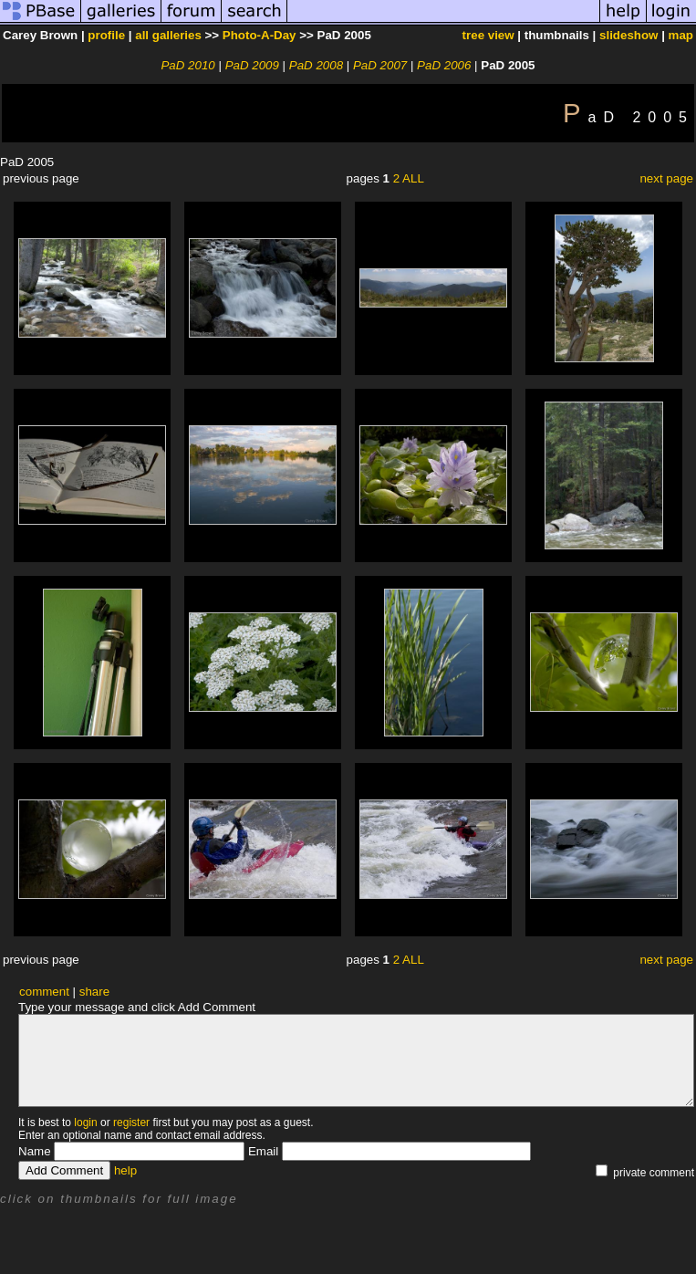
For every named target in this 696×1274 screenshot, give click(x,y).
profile (106, 35)
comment (44, 991)
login (85, 1122)
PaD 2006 (444, 65)
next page (666, 178)
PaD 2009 (252, 65)
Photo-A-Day (259, 35)
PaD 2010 (187, 65)
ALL (413, 178)
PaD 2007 (380, 65)
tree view (488, 35)
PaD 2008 (316, 65)
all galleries (168, 35)
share (94, 991)
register (131, 1122)
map (681, 35)
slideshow (628, 35)
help (125, 1170)
